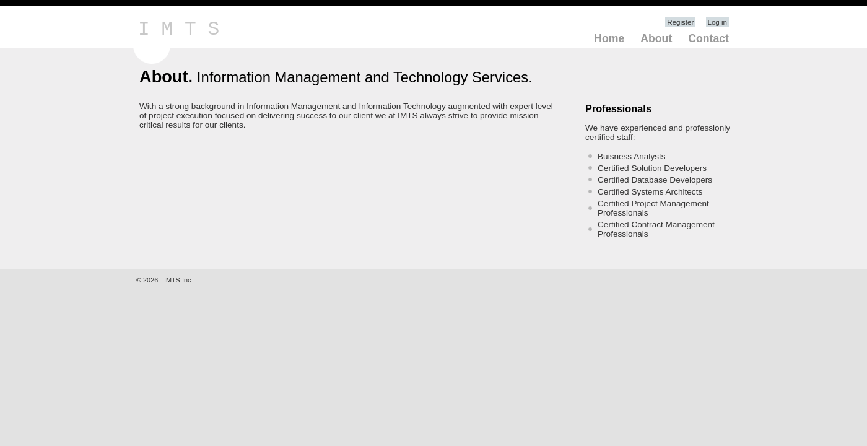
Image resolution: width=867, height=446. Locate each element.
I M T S (178, 29)
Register (680, 22)
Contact (708, 38)
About (656, 38)
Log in (717, 22)
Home (609, 38)
